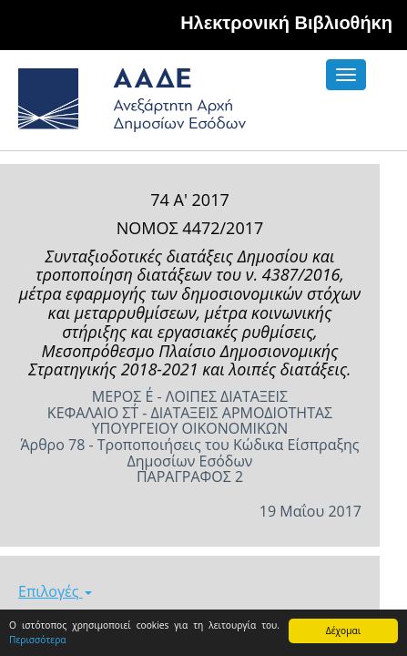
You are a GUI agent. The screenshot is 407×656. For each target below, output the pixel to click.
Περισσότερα (37, 639)
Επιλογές (55, 591)
